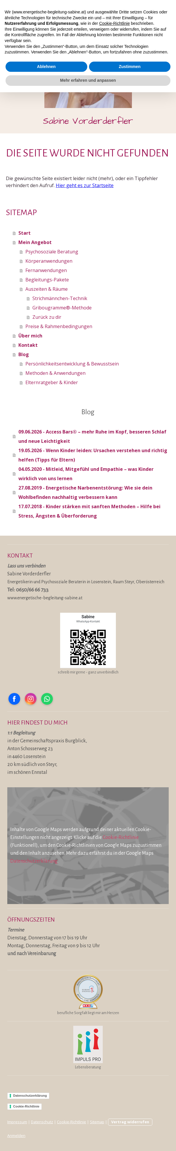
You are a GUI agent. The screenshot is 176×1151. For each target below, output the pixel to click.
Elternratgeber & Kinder (51, 382)
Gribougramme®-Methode (62, 307)
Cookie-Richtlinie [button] (114, 1082)
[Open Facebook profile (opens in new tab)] (14, 699)
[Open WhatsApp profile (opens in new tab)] (47, 699)
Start (24, 233)
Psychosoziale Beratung (51, 251)
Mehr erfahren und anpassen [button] (88, 1139)
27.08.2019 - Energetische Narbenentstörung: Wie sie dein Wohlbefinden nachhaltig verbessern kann (85, 492)
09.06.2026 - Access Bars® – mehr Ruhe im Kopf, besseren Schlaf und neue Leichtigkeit (92, 436)
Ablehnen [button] (46, 1125)
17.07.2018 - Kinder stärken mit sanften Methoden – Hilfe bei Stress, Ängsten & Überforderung (89, 511)
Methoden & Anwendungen (55, 373)
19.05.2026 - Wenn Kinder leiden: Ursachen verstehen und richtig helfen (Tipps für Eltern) (92, 455)
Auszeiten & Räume (46, 289)
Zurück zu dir (46, 317)
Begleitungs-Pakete (47, 279)
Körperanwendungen (48, 261)
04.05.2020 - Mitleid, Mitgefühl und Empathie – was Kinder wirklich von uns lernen (86, 474)
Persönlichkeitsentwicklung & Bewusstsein (72, 364)
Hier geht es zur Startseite (85, 185)
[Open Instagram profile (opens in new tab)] (30, 699)
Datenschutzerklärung (33, 861)
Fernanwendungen (46, 270)
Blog (23, 354)
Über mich (30, 335)
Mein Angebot (35, 242)
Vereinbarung (41, 953)
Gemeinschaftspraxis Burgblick (53, 740)
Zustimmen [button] (130, 1125)
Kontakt (28, 345)
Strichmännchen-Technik (59, 298)
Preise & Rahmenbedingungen (58, 326)
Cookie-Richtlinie (121, 837)
